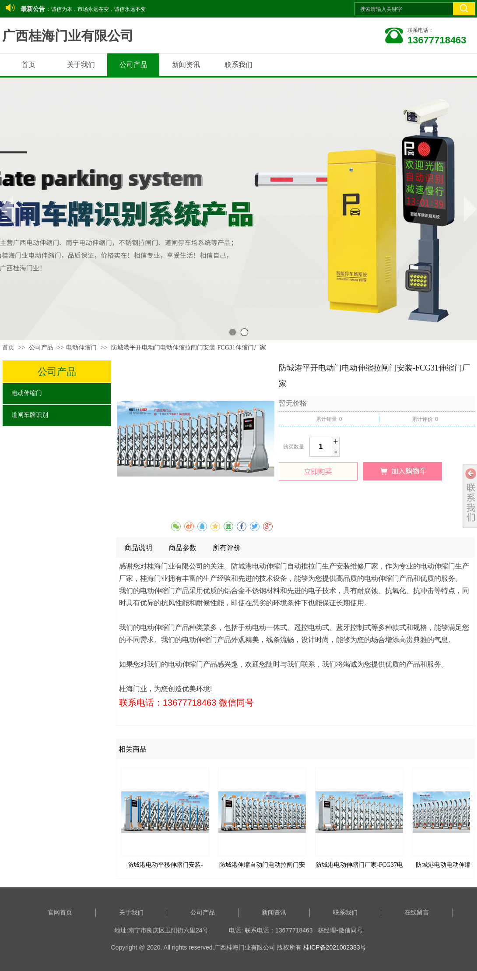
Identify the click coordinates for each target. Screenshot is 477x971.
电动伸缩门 (81, 347)
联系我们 (345, 912)
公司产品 (42, 347)
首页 (8, 347)
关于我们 (131, 912)
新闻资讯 (274, 912)
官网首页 (60, 912)
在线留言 (416, 912)
